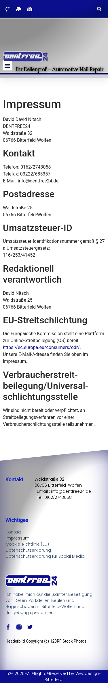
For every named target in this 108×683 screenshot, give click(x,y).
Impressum (17, 538)
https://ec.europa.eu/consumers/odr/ (41, 347)
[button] (99, 8)
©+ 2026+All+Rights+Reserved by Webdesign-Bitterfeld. (54, 676)
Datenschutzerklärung (28, 550)
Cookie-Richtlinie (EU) (27, 544)
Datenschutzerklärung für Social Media (45, 556)
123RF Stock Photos (68, 641)
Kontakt (13, 532)
